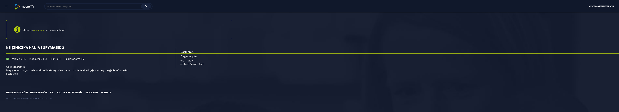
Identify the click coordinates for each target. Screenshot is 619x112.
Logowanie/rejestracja (601, 6)
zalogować (39, 30)
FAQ (52, 92)
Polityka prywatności (69, 92)
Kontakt (106, 92)
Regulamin (91, 92)
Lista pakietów (39, 92)
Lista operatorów (17, 92)
